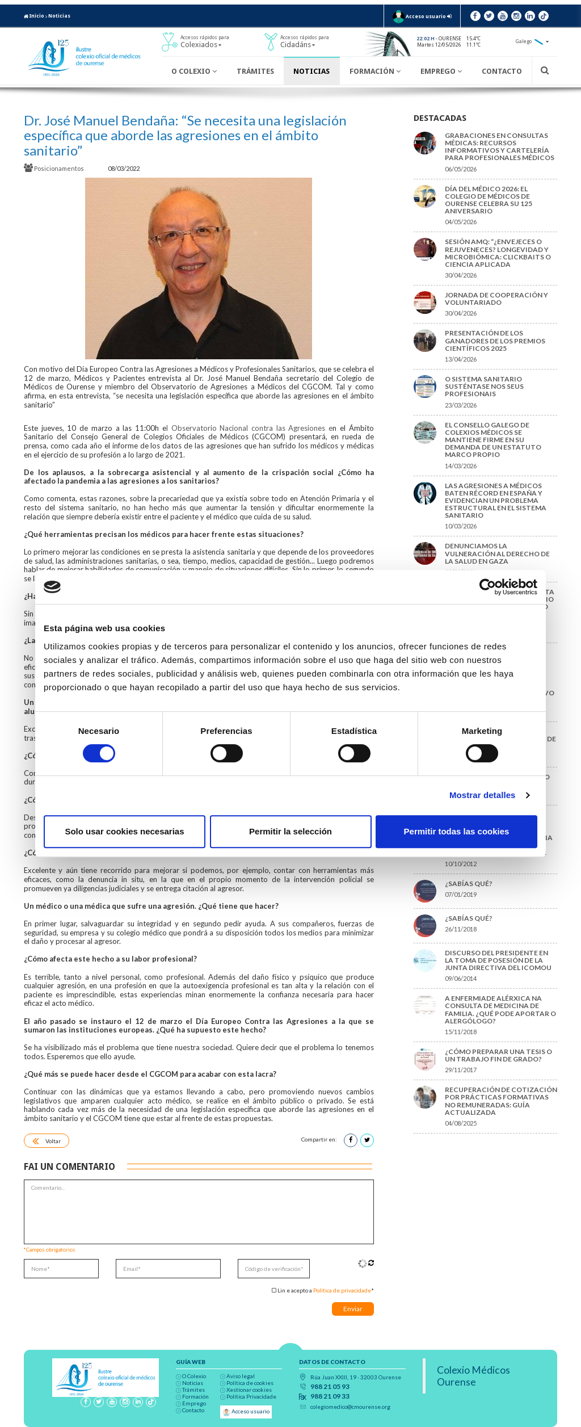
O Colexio (194, 71)
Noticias (59, 16)
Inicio (34, 16)
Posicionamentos (54, 168)
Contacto (502, 71)
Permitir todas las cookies (457, 831)
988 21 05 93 (330, 1387)
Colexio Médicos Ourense (473, 1376)
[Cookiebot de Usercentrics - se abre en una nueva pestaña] (487, 586)
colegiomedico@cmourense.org (350, 1406)
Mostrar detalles (482, 795)
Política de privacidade (342, 1290)
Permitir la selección (290, 831)
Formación (375, 71)
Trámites (255, 71)
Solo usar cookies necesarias (124, 831)
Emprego (441, 71)
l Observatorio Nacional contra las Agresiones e (249, 428)
